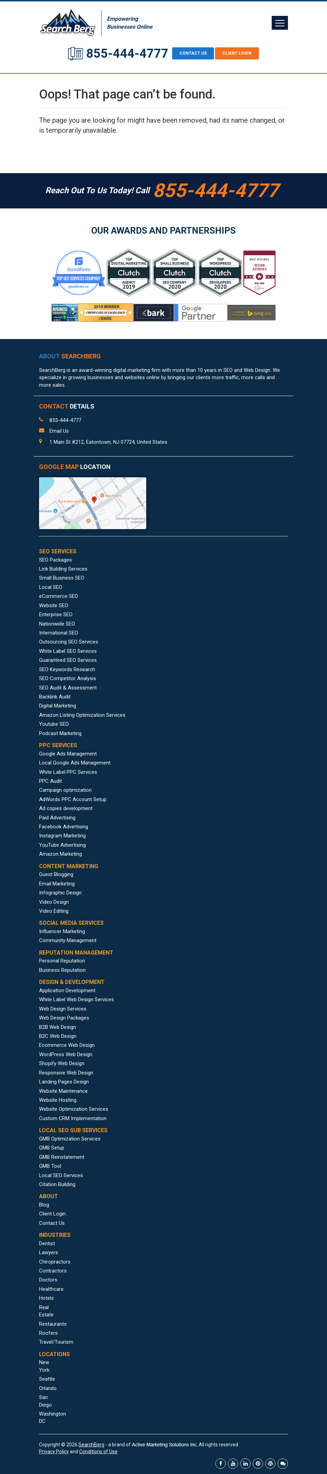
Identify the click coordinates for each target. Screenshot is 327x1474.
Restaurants (53, 1324)
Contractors (53, 1271)
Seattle (47, 1379)
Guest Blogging (56, 874)
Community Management (67, 940)
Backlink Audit (55, 697)
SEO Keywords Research (67, 669)
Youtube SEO (54, 724)
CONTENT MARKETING (68, 866)
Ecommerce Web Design (67, 1045)
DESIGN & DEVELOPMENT (72, 982)
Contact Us (52, 1223)
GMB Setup (51, 1148)
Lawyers (48, 1252)
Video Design (54, 902)
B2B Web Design (57, 1027)
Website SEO (53, 605)
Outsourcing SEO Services (68, 642)
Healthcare (51, 1289)
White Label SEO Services (68, 651)
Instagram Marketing (62, 836)
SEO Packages (55, 560)
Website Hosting (57, 1100)
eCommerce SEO (58, 596)
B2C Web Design (57, 1036)
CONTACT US (193, 53)
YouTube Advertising (62, 845)
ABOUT (70, 356)
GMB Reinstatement (61, 1157)
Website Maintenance (63, 1091)
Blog (44, 1205)
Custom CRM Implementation (72, 1118)
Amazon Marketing (60, 854)
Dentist (47, 1243)
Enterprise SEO (56, 614)
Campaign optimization (65, 790)
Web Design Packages (64, 1018)
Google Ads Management (68, 754)
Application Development (67, 990)
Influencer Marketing (62, 931)
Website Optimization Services (73, 1109)
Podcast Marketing (60, 733)
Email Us (59, 431)
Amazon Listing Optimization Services (82, 715)
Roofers (48, 1333)
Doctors (48, 1280)
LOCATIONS (54, 1354)
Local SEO (50, 587)
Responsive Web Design (66, 1073)
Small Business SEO (61, 578)
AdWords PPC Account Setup (72, 799)
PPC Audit (50, 781)
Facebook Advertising (63, 827)
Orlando (48, 1388)
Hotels (46, 1298)
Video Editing (53, 911)
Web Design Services (62, 1009)
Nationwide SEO (57, 624)
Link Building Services (63, 569)
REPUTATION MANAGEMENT (76, 952)
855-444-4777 (127, 53)
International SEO (58, 633)
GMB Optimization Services (70, 1139)
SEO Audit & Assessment (68, 688)
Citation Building (57, 1184)
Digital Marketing (57, 706)
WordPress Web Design (65, 1054)
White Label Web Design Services (76, 999)
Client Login (237, 53)
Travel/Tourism (56, 1342)
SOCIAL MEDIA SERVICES (71, 923)
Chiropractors (55, 1262)
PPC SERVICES (58, 745)
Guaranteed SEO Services (68, 660)
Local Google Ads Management (75, 763)
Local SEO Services (61, 1175)
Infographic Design (60, 893)
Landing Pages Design (64, 1082)
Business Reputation (62, 970)
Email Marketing (57, 884)
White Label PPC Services (68, 772)
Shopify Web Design (61, 1063)
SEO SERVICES (57, 551)
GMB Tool (50, 1166)
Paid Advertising (57, 818)
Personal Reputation (62, 961)
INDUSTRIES (55, 1235)
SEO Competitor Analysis (67, 678)
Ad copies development (66, 808)
